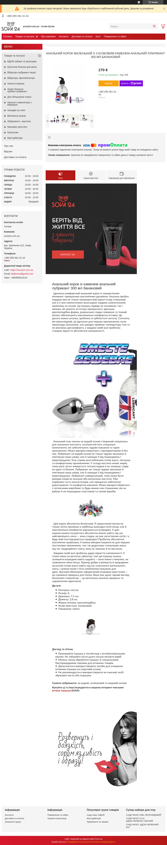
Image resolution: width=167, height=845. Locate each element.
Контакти (63, 36)
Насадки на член (16, 110)
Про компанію (48, 36)
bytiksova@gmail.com (22, 273)
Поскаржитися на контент (78, 842)
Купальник (12, 132)
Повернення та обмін (115, 36)
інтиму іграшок (61, 690)
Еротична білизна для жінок (22, 67)
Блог (98, 36)
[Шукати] (154, 26)
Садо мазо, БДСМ (96, 815)
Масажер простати (17, 127)
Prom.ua (98, 839)
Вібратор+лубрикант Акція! (21, 72)
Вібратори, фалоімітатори (21, 78)
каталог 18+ (68, 254)
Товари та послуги (24, 36)
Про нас (8, 145)
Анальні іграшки (15, 83)
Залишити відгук (13, 822)
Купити (108, 83)
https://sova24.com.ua (22, 270)
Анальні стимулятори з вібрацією (19, 103)
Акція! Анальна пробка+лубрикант (17, 90)
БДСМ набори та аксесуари (22, 61)
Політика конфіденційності (103, 842)
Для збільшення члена (19, 97)
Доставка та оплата (82, 36)
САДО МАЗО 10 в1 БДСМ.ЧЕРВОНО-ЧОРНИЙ (139, 819)
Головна (7, 36)
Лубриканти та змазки (97, 822)
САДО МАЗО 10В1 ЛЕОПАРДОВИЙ (143, 815)
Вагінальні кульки (16, 115)
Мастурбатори (15, 138)
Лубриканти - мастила (19, 121)
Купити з (131, 83)
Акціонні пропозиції (56, 818)
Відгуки (8, 151)
